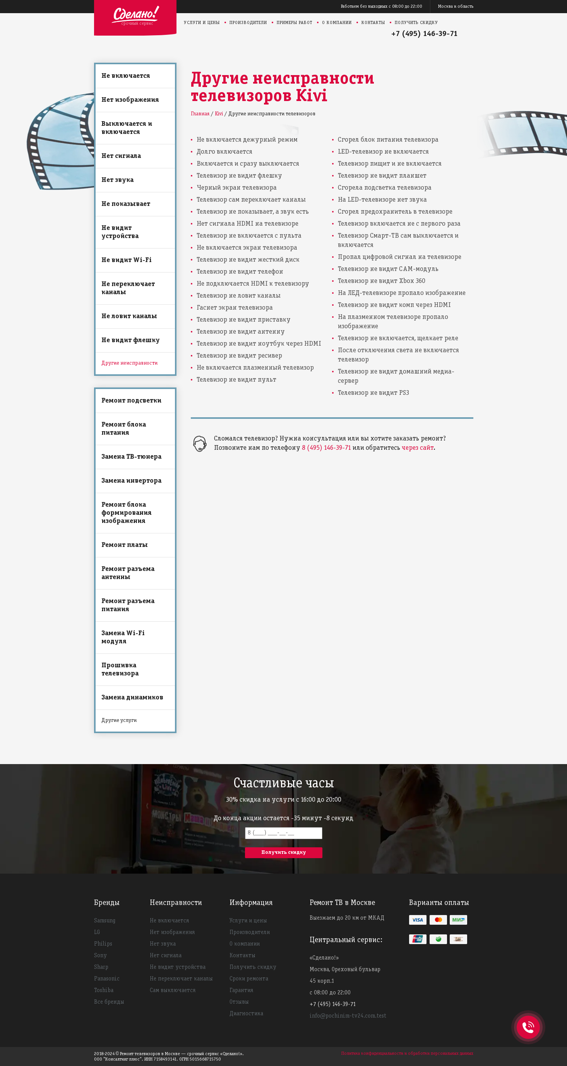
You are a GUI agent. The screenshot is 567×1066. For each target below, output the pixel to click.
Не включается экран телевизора (247, 248)
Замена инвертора (131, 481)
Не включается (125, 76)
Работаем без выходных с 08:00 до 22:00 (381, 6)
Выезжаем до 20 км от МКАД (347, 918)
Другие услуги (119, 720)
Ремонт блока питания (123, 429)
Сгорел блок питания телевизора (388, 140)
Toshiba (103, 990)
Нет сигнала (121, 156)
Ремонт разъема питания (127, 605)
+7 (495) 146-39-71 (424, 34)
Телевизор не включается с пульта (249, 236)
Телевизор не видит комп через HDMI (394, 305)
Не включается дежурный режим (247, 140)
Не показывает (125, 204)
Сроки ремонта (249, 979)
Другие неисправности (129, 363)
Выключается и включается (126, 128)
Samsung (104, 921)
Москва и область (455, 6)
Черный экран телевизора (237, 188)
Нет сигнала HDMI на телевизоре (247, 224)
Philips (103, 944)
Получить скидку (416, 23)
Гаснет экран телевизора (235, 308)
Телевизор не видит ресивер (239, 356)
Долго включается (224, 152)
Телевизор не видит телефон (240, 272)
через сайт (417, 448)
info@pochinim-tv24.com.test (348, 1016)
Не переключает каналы (128, 288)
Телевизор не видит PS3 (373, 393)
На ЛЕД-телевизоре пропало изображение (402, 293)
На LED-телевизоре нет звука (382, 200)
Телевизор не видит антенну (241, 332)
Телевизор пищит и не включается (390, 164)
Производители (248, 23)
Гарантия (241, 990)
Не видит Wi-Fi (126, 260)
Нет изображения (130, 100)
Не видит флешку (130, 340)
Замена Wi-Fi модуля (123, 637)
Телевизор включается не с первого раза (399, 224)
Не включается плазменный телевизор (255, 368)
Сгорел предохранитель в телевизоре (395, 212)
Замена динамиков (132, 697)
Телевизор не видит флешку (239, 176)
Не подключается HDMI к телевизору (253, 284)
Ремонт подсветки (131, 401)
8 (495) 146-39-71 (326, 448)
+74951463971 (528, 1018)
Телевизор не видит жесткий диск (248, 260)
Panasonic (107, 979)
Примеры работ (294, 23)
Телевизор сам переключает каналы (251, 200)
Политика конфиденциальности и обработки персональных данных (407, 1053)
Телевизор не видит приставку (244, 320)
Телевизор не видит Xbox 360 (381, 281)
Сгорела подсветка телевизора (385, 188)
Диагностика (246, 1013)
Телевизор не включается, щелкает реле (398, 338)
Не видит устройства (120, 232)
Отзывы (239, 1002)
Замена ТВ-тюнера (131, 457)
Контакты (373, 23)
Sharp (101, 967)
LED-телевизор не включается (383, 152)
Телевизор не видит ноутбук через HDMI (259, 344)
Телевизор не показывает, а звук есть (253, 212)
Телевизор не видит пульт (236, 380)
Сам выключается (172, 990)
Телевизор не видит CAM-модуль (388, 269)
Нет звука (117, 180)
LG (97, 932)
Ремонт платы (124, 545)
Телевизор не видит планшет (382, 176)
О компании (337, 23)
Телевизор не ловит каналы (239, 296)
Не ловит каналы (129, 316)
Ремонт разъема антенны (127, 573)
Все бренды (109, 1002)
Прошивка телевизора (120, 669)
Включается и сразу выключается (248, 164)
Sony (100, 955)
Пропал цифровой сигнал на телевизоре (399, 257)
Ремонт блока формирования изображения (126, 513)
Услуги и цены (202, 23)
